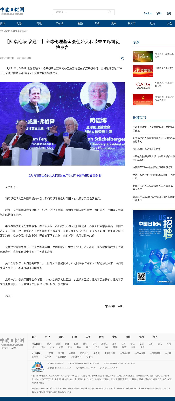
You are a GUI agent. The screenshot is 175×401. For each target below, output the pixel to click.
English (148, 13)
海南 (70, 347)
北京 (49, 344)
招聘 (155, 336)
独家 (141, 336)
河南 (169, 344)
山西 (76, 344)
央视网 (96, 353)
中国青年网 (110, 353)
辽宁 (85, 344)
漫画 (113, 23)
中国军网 (47, 357)
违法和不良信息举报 (55, 363)
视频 (80, 23)
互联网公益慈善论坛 (19, 31)
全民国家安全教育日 (164, 68)
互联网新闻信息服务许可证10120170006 (83, 363)
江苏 (123, 344)
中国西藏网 (155, 353)
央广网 (168, 353)
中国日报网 (4, 31)
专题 (136, 42)
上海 (114, 344)
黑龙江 (104, 344)
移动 (159, 13)
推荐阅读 (140, 118)
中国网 (72, 353)
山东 (160, 344)
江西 (151, 344)
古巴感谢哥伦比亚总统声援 (147, 149)
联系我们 (14, 348)
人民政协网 (76, 357)
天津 (58, 344)
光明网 (35, 357)
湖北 (34, 347)
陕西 (124, 347)
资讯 (39, 23)
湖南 (43, 347)
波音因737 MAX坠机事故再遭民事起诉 (153, 167)
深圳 (142, 347)
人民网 (50, 353)
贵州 (97, 347)
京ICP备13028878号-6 (108, 368)
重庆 (79, 347)
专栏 (97, 23)
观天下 (132, 23)
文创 (169, 23)
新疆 (133, 347)
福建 (142, 344)
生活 (88, 336)
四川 (88, 347)
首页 (2, 23)
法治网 (89, 357)
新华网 (61, 353)
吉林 (94, 344)
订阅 (168, 13)
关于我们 (4, 348)
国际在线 (84, 353)
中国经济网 (125, 353)
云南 (106, 347)
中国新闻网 (61, 357)
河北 (67, 344)
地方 (152, 23)
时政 (19, 23)
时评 (47, 336)
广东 (52, 347)
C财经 (59, 23)
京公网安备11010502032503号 (60, 368)
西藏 (115, 347)
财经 (74, 336)
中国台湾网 (140, 353)
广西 (61, 347)
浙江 (133, 344)
